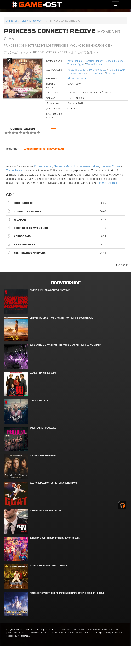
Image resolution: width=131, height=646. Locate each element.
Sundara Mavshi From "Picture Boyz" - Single (55, 538)
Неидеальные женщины (43, 455)
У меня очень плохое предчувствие (50, 290)
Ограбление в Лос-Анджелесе (46, 510)
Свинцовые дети (39, 400)
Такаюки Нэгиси (76, 73)
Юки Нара (111, 73)
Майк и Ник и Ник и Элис (43, 373)
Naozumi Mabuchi (94, 61)
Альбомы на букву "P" (33, 20)
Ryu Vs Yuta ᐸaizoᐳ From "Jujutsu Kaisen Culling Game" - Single (65, 345)
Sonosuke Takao (115, 61)
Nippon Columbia (76, 78)
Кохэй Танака (75, 61)
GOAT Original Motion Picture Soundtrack (53, 483)
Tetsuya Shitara (96, 73)
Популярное (65, 283)
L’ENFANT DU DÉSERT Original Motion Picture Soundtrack (61, 318)
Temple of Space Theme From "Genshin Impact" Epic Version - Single (67, 593)
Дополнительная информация (44, 148)
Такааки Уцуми (75, 64)
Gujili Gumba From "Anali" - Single (48, 565)
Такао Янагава (94, 64)
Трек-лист (12, 148)
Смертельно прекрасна (43, 428)
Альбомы (11, 20)
